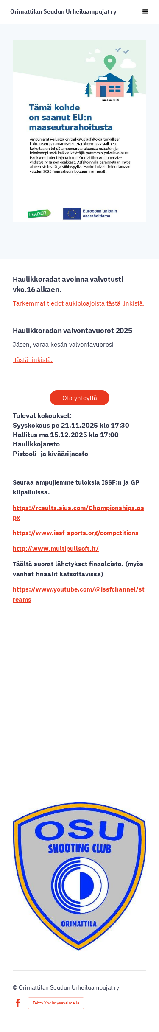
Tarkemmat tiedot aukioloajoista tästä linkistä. (79, 303)
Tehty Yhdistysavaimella (56, 1003)
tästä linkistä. (33, 360)
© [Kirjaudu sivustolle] (16, 987)
